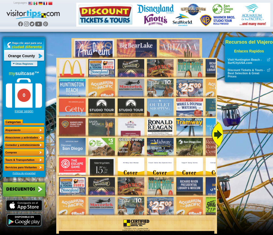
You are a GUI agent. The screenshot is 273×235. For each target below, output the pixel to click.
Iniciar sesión (24, 111)
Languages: (20, 2)
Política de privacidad (24, 173)
